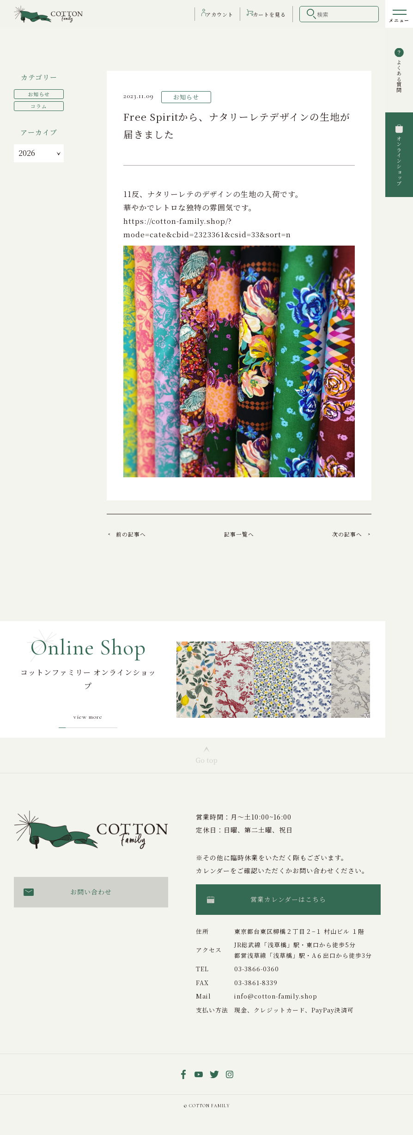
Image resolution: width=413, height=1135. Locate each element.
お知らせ (39, 93)
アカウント (212, 14)
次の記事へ (343, 533)
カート (268, 14)
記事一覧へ (239, 533)
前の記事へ (136, 533)
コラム (39, 104)
